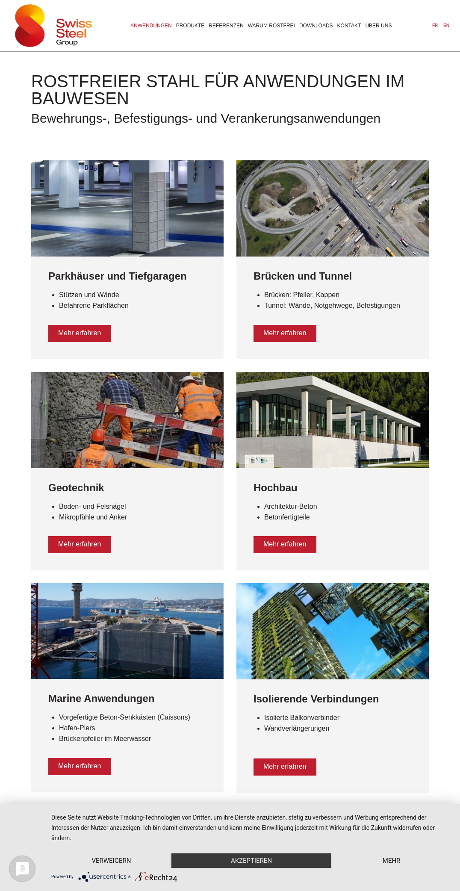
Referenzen (226, 26)
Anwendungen (151, 26)
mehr (392, 860)
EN (446, 25)
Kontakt (349, 26)
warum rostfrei (271, 26)
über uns (378, 26)
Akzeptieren (251, 860)
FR (435, 25)
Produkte (190, 26)
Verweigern (111, 860)
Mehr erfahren (79, 332)
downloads (316, 26)
